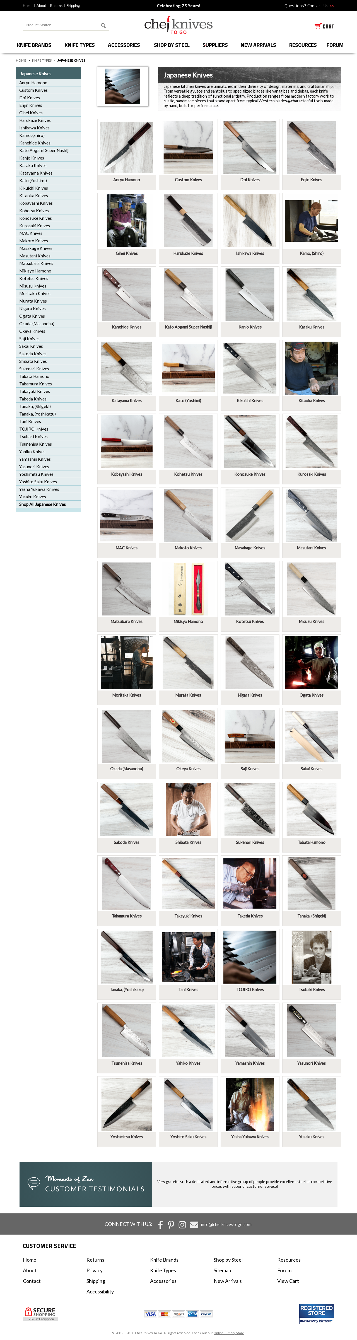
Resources (303, 45)
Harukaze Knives (35, 120)
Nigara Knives (32, 308)
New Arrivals (258, 45)
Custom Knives (33, 90)
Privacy (94, 1270)
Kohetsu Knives (34, 210)
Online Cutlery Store (229, 1333)
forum (335, 45)
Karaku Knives (33, 165)
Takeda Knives (33, 398)
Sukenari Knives (34, 368)
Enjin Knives (30, 105)
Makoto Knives (33, 240)
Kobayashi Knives (36, 203)
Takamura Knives (35, 383)
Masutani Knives (34, 255)
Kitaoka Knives (33, 195)
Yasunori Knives (34, 466)
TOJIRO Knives (33, 428)
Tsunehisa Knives (35, 443)
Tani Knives (30, 421)
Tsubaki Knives (33, 436)
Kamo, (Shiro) (32, 135)
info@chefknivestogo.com (226, 1224)
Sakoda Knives (33, 353)
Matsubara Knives (36, 263)
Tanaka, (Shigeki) (35, 406)
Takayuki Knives (34, 391)
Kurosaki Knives (34, 225)
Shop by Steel (172, 45)
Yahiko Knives (32, 451)
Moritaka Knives (34, 293)
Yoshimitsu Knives (36, 474)
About (41, 5)
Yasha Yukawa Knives (39, 489)
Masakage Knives (35, 248)
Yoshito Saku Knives (38, 481)
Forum (284, 1270)
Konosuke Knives (35, 218)
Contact (32, 1281)
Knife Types (80, 45)
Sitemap (222, 1270)
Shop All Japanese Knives (42, 504)
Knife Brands (34, 45)
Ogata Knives (32, 315)
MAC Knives (30, 233)
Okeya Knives (32, 331)
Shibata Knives (33, 361)
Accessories (124, 45)
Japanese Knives (35, 73)
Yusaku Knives (32, 496)
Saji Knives (29, 338)
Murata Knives (33, 300)
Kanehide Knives (34, 142)
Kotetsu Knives (33, 278)
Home (27, 5)
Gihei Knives (31, 112)
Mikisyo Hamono (35, 270)
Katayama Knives (35, 172)
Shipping (73, 5)
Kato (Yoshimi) (33, 180)
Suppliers (215, 45)
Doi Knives (29, 97)
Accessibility (100, 1291)
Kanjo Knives (31, 157)
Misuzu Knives (32, 285)
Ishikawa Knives (34, 127)
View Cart (288, 1281)
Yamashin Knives (35, 459)
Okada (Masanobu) (36, 323)
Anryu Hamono (33, 82)
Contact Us (320, 5)
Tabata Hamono (34, 376)
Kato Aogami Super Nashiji (44, 150)
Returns (56, 5)
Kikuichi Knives (33, 187)
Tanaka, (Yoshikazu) (37, 413)
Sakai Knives (31, 346)
